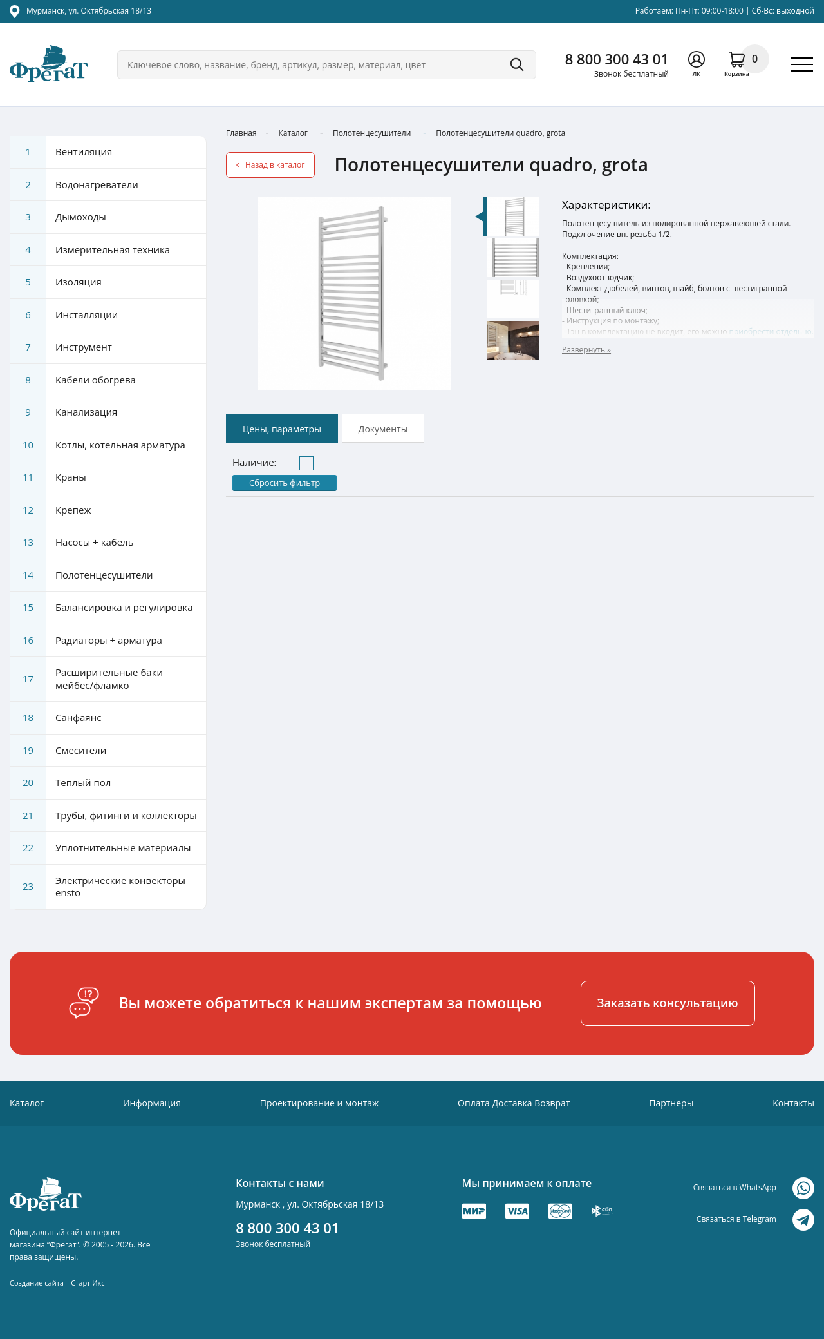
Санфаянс (55, 718)
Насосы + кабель (72, 542)
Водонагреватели (74, 185)
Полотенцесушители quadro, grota (500, 133)
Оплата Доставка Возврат (514, 1103)
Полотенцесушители (372, 133)
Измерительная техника (90, 250)
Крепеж (50, 510)
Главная (241, 133)
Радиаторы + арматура (86, 640)
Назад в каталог (274, 164)
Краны (48, 477)
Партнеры (671, 1103)
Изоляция (56, 282)
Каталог (293, 133)
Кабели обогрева (73, 380)
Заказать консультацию (667, 1002)
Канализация (63, 412)
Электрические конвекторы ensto (97, 887)
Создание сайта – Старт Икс (57, 1282)
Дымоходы (58, 217)
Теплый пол (60, 783)
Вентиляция (61, 152)
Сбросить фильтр (284, 482)
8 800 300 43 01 (617, 58)
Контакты (793, 1103)
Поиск (517, 64)
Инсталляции (64, 315)
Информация (152, 1103)
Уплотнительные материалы (100, 848)
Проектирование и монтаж (319, 1103)
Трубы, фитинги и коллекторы (103, 816)
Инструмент (61, 347)
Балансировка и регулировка (101, 608)
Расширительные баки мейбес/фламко (86, 679)
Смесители (58, 751)
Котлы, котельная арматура (97, 445)
